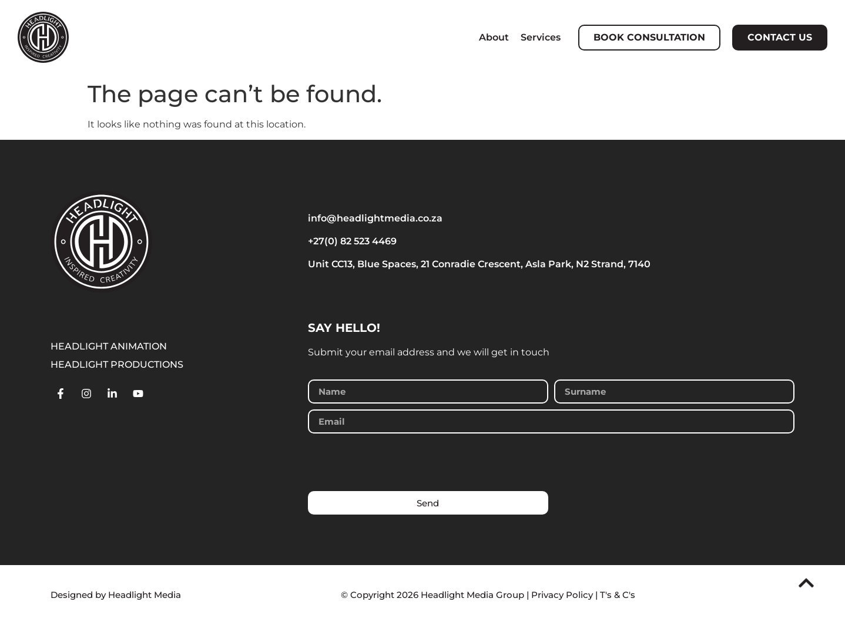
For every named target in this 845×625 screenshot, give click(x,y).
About (494, 37)
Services (541, 37)
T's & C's (617, 594)
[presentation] (397, 462)
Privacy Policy (562, 594)
